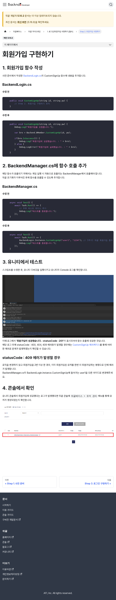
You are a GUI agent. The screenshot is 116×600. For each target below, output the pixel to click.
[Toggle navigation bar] (4, 4)
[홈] (5, 31)
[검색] (111, 4)
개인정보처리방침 (12, 574)
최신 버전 (21, 22)
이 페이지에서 (11, 44)
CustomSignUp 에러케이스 (86, 344)
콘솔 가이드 (8, 514)
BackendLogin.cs (32, 75)
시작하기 (6, 505)
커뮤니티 (8, 551)
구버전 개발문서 (11, 519)
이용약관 (8, 569)
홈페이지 (8, 537)
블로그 (6, 547)
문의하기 (8, 579)
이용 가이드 (8, 510)
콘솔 (5, 542)
